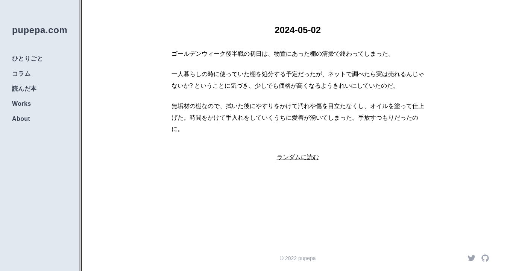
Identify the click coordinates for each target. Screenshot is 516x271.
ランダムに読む (298, 157)
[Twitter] (471, 258)
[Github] (485, 258)
